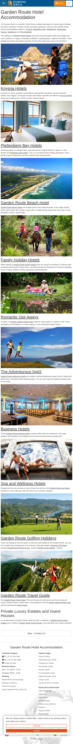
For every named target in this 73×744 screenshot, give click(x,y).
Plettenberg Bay (39, 29)
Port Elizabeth (26, 32)
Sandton (41, 707)
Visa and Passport (9, 686)
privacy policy (60, 718)
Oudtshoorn (12, 32)
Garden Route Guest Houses (31, 623)
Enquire (60, 3)
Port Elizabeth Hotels (46, 673)
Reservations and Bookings (12, 680)
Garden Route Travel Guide (15, 600)
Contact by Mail (10, 663)
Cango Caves (22, 605)
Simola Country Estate (46, 548)
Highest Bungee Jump (47, 676)
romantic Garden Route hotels (21, 322)
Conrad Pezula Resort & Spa (18, 548)
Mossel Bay (61, 29)
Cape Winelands (44, 691)
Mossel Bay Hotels (45, 666)
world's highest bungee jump (60, 603)
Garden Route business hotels (18, 434)
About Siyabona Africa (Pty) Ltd (14, 689)
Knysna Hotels (66, 96)
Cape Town (42, 694)
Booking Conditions (9, 683)
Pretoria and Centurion (47, 704)
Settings (36, 726)
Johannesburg (44, 701)
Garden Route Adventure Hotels (13, 376)
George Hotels (44, 670)
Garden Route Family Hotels (25, 265)
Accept (36, 730)
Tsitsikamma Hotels (46, 663)
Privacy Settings (36, 739)
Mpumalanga (43, 714)
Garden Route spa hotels (59, 488)
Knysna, (29, 29)
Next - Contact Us (37, 633)
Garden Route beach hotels (11, 207)
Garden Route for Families (48, 683)
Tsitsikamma (51, 29)
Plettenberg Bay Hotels (19, 153)
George (4, 32)
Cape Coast (43, 697)
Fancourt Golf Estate (59, 545)
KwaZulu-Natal (44, 711)
